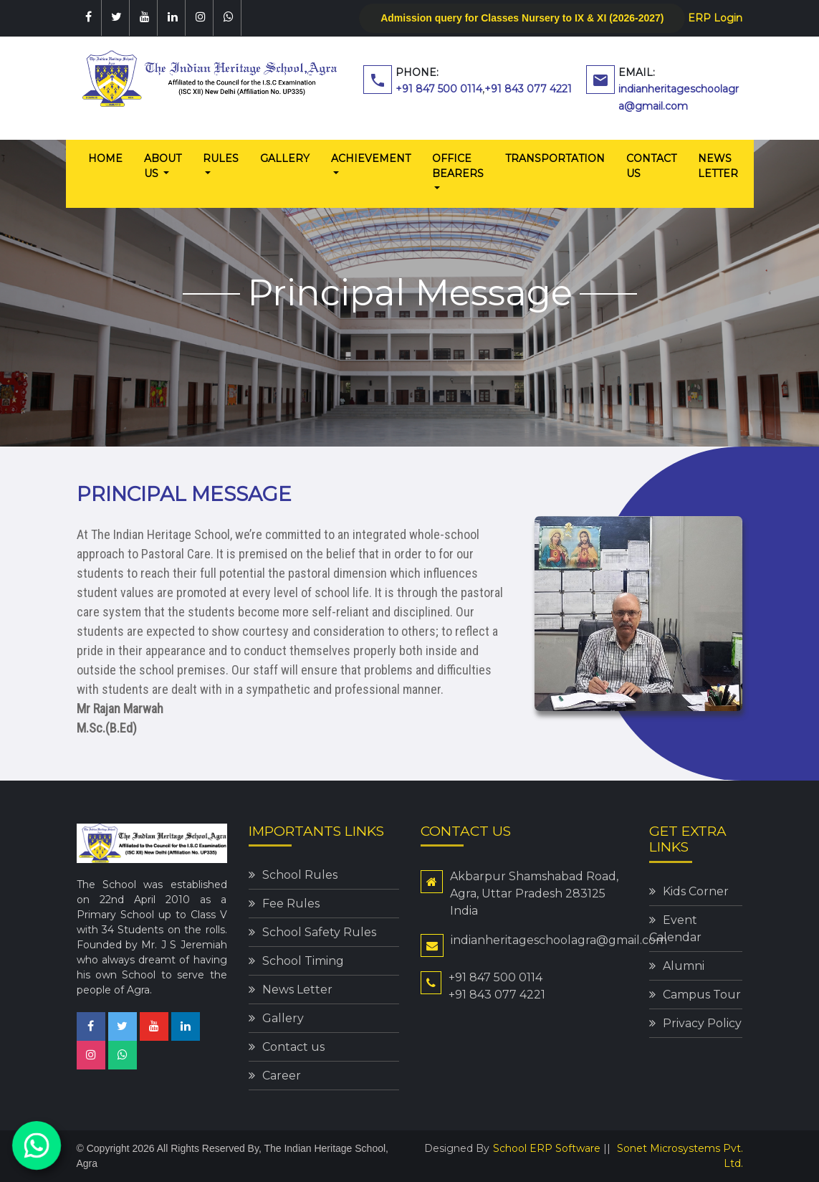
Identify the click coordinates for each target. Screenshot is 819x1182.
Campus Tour (702, 994)
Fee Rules (291, 903)
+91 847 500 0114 (439, 88)
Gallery (285, 158)
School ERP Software (546, 1148)
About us (162, 166)
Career (281, 1075)
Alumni (683, 966)
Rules (221, 158)
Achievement (371, 158)
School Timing (303, 961)
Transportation (555, 158)
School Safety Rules (319, 932)
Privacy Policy (702, 1023)
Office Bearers (458, 166)
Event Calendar (675, 928)
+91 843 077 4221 (528, 88)
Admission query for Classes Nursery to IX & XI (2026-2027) (522, 18)
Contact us (651, 166)
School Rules (299, 875)
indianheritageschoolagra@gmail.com (559, 940)
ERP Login (715, 17)
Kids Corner (696, 891)
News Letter (718, 166)
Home (110, 158)
